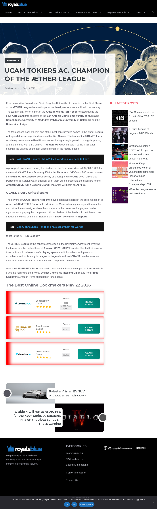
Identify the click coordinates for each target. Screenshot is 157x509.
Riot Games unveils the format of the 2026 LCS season (133, 118)
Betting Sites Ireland (77, 464)
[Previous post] (7, 393)
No (74, 504)
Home (8, 12)
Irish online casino (76, 472)
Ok (67, 504)
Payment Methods (120, 12)
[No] (153, 502)
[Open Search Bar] (153, 12)
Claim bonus (89, 303)
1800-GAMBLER (74, 453)
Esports (12, 60)
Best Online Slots (60, 12)
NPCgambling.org (75, 459)
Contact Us (72, 480)
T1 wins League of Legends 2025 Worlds (132, 135)
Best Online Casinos (31, 12)
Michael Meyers (14, 88)
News (142, 12)
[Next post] (102, 417)
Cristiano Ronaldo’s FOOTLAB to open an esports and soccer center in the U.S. (132, 152)
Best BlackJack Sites (90, 12)
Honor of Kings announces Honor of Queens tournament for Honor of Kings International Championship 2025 (133, 173)
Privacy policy (86, 504)
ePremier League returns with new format (134, 195)
